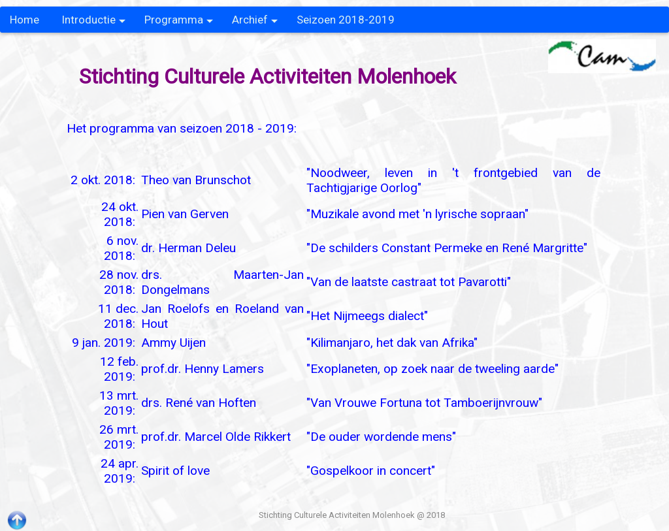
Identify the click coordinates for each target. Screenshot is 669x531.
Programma (178, 23)
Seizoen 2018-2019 (346, 19)
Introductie (93, 23)
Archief (255, 23)
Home (24, 19)
